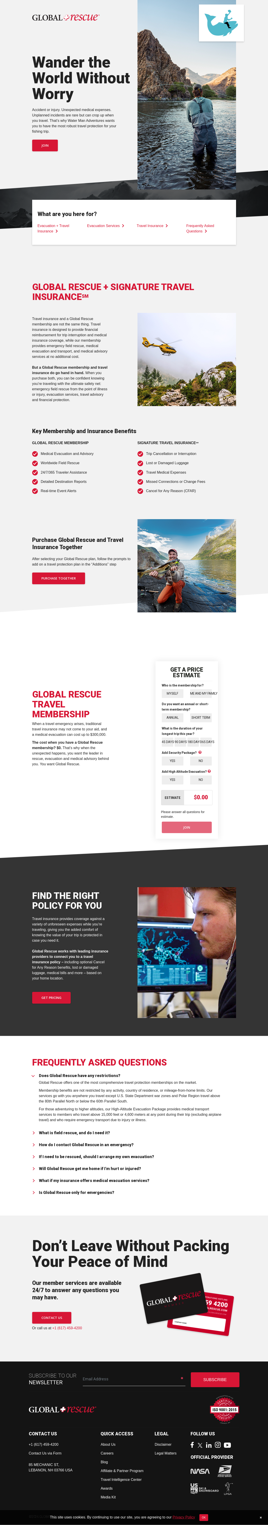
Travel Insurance (152, 226)
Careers (107, 1454)
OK (204, 1517)
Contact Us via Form (45, 1454)
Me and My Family (201, 693)
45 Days (167, 742)
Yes (173, 761)
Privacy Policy (184, 1517)
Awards (107, 1489)
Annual (173, 718)
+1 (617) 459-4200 (67, 1328)
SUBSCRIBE (215, 1380)
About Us (108, 1445)
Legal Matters (165, 1454)
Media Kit (108, 1498)
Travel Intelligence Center (121, 1480)
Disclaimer (163, 1445)
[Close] (260, 1517)
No (201, 761)
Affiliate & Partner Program (122, 1471)
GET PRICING (51, 998)
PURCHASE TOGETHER (58, 578)
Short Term (201, 718)
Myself (172, 693)
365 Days (206, 742)
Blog (104, 1462)
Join (45, 145)
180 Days (193, 742)
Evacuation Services (105, 226)
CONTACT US (51, 1318)
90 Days (180, 742)
